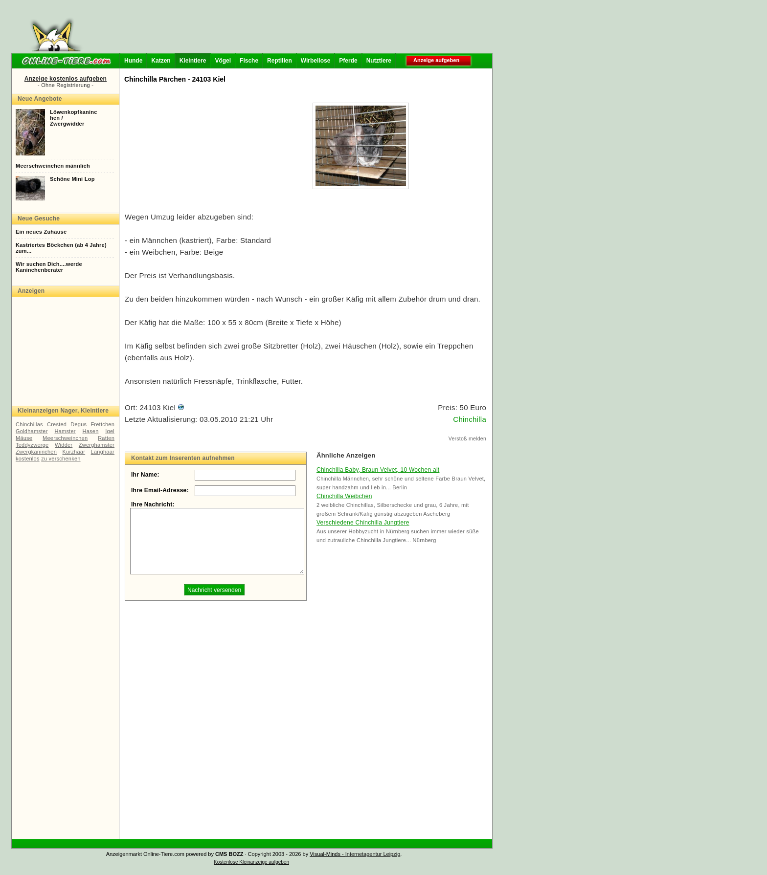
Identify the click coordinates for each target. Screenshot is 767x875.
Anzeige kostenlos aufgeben (65, 78)
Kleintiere (193, 60)
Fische (249, 60)
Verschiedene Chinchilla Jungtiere (362, 522)
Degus (78, 424)
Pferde (348, 60)
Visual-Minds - (327, 854)
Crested (57, 424)
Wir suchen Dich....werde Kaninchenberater (49, 267)
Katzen (160, 60)
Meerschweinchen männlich (53, 166)
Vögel (223, 60)
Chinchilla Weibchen (344, 496)
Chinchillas (29, 424)
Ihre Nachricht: (153, 504)
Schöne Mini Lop (72, 179)
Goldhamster (32, 431)
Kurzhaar (74, 452)
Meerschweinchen (65, 438)
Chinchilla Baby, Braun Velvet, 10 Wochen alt (377, 469)
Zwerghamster (96, 445)
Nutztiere (378, 60)
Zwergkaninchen (36, 452)
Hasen (91, 431)
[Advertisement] (290, 29)
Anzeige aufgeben (436, 60)
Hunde (133, 60)
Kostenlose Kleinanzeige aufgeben (251, 862)
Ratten (106, 438)
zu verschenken (60, 458)
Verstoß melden (467, 438)
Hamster (64, 431)
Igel (109, 431)
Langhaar (102, 452)
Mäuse (24, 438)
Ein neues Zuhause (41, 232)
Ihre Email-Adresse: (160, 490)
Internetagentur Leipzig (373, 854)
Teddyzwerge (32, 445)
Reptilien (279, 60)
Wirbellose (316, 60)
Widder (63, 445)
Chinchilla (469, 419)
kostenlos (28, 458)
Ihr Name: (145, 474)
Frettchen (102, 424)
